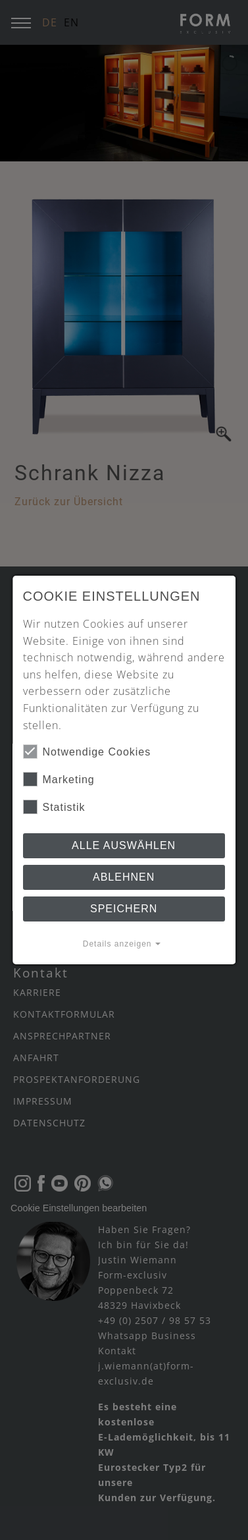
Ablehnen (124, 877)
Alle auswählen (124, 845)
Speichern (123, 908)
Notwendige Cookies (87, 751)
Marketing (59, 779)
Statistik (54, 807)
